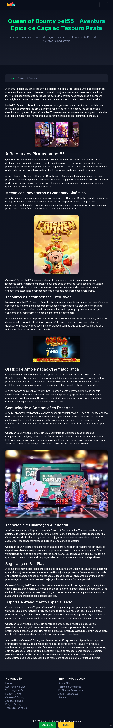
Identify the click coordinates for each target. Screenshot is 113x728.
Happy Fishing (13, 693)
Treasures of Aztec (16, 707)
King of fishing (13, 704)
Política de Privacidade (70, 690)
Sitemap (62, 697)
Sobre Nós (64, 683)
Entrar (66, 724)
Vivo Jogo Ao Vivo (15, 690)
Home (11, 78)
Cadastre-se (47, 724)
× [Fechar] (110, 724)
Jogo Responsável (68, 693)
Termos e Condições (69, 686)
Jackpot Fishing (14, 700)
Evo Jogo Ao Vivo (15, 686)
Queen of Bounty (15, 697)
